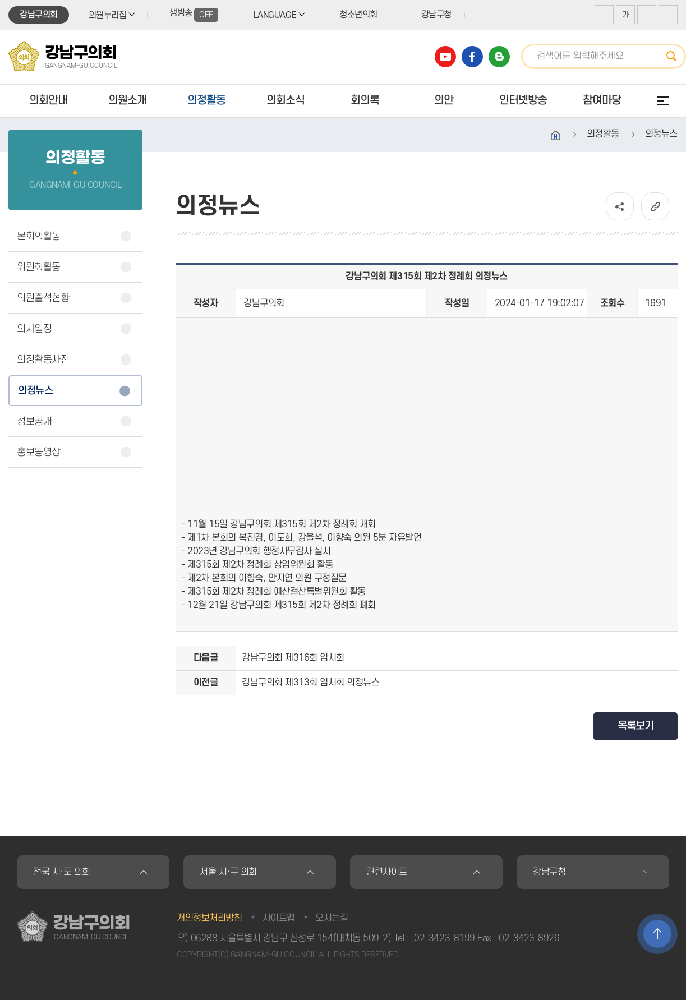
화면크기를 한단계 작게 (646, 14)
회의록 (365, 100)
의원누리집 (108, 15)
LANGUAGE (275, 15)
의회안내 (48, 100)
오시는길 (331, 918)
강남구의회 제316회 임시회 (293, 658)
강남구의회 (39, 15)
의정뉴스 (35, 390)
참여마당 (602, 100)
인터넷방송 (523, 100)
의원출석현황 (43, 298)
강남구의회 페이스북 (472, 56)
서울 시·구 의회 (228, 872)
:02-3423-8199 (443, 938)
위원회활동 (39, 267)
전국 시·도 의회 (61, 872)
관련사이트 (386, 872)
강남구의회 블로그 (499, 56)
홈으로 (556, 136)
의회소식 (285, 100)
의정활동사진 (43, 359)
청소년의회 (358, 15)
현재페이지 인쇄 (668, 14)
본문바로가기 (0, 0)
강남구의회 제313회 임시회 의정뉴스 (310, 683)
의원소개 (127, 100)
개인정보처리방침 (209, 918)
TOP (657, 934)
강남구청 (436, 15)
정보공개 (34, 421)
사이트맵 (279, 918)
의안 (443, 100)
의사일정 (34, 329)
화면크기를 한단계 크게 (604, 14)
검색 (674, 56)
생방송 (193, 15)
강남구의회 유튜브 (445, 56)
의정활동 (206, 100)
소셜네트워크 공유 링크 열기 (620, 206)
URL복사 (655, 206)
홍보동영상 (39, 452)
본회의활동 (39, 236)
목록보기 (635, 726)
